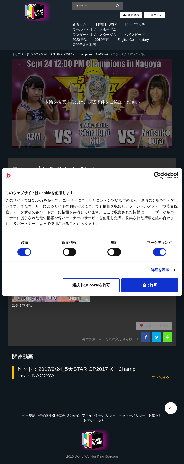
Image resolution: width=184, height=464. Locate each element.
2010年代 (102, 40)
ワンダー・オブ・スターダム (94, 35)
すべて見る (162, 377)
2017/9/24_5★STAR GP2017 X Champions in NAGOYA (71, 54)
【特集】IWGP (105, 24)
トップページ (20, 54)
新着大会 (79, 24)
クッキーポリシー (132, 415)
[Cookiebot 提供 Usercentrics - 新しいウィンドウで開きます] (157, 175)
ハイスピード (135, 35)
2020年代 (79, 40)
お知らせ (155, 415)
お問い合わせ (93, 420)
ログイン (156, 15)
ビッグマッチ (135, 24)
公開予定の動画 (84, 45)
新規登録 (133, 15)
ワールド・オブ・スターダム (94, 29)
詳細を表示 (160, 270)
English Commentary (133, 40)
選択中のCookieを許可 (91, 285)
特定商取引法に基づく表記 (58, 415)
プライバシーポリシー (99, 415)
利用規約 (28, 415)
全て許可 (150, 285)
